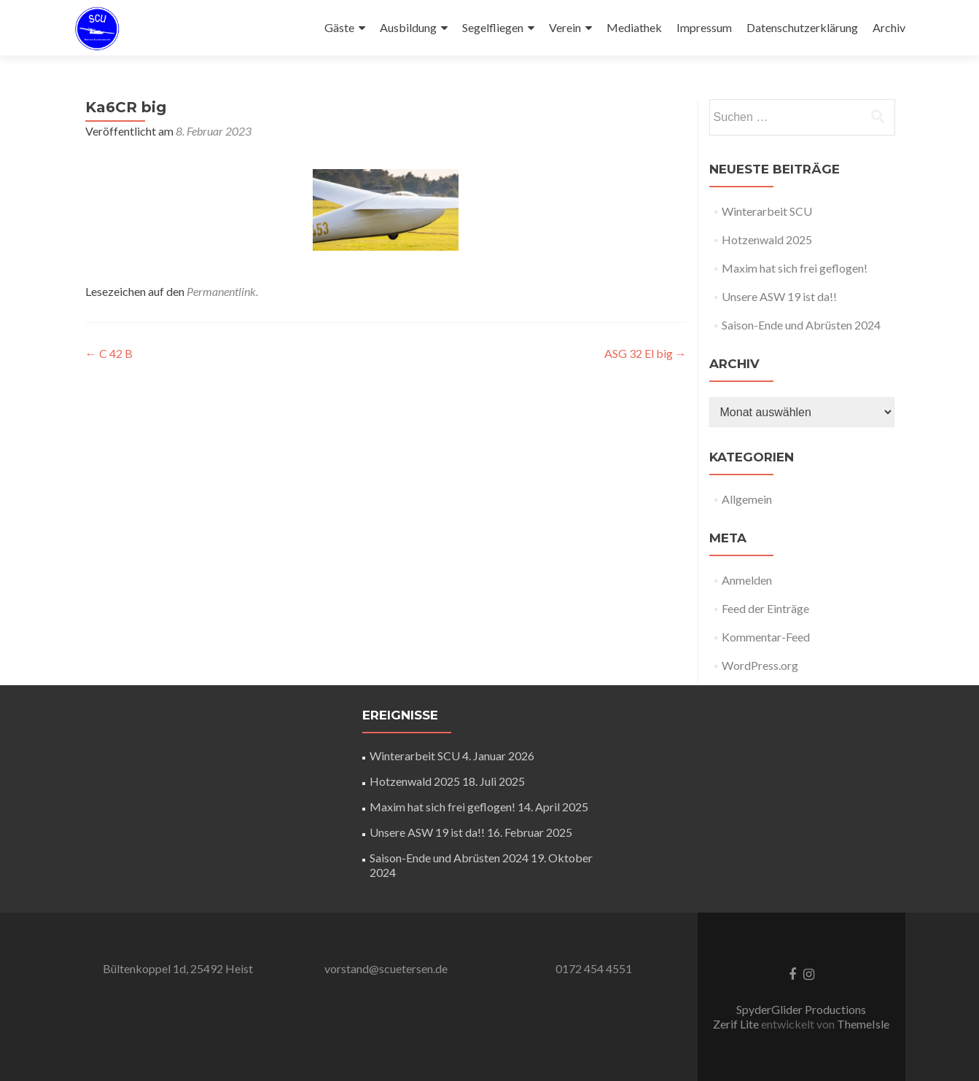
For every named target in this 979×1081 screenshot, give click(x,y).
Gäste (339, 27)
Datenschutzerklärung (802, 27)
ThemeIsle (863, 1024)
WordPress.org (760, 665)
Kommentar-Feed (766, 637)
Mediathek (634, 27)
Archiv (889, 27)
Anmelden (747, 580)
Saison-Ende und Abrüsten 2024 (801, 325)
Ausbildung (408, 27)
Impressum (704, 27)
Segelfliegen (492, 27)
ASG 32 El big (645, 353)
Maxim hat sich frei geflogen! (794, 268)
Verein (565, 27)
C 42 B (109, 353)
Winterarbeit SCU (767, 211)
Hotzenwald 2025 (767, 239)
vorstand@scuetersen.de (386, 968)
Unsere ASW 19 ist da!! (779, 296)
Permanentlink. (222, 291)
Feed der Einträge (765, 608)
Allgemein (747, 499)
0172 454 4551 (593, 968)
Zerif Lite (737, 1024)
